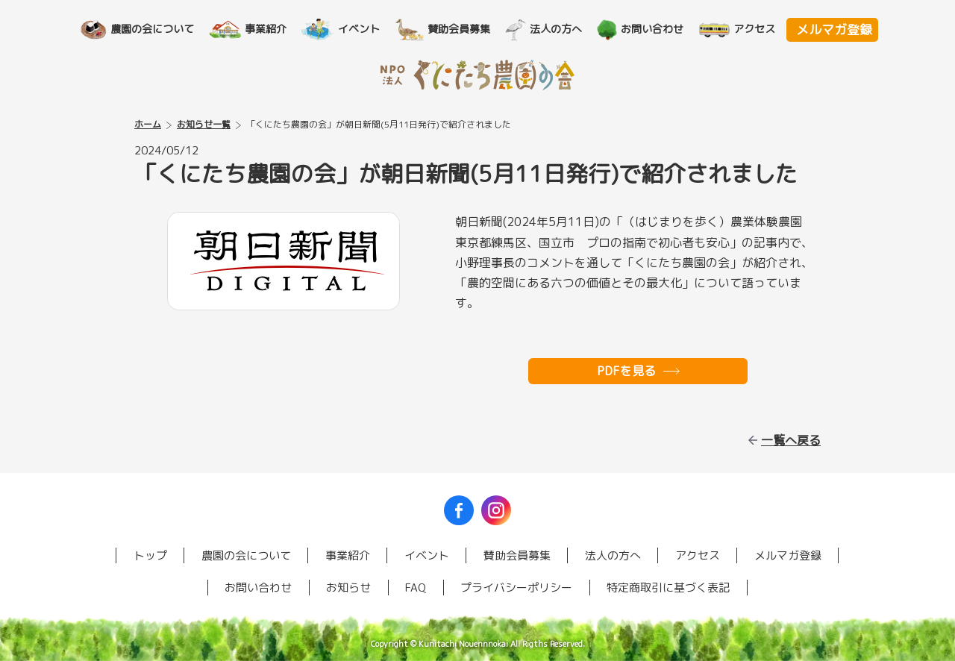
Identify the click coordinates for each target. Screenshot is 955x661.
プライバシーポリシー (516, 587)
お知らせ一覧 (204, 124)
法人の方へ (562, 29)
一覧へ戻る (791, 440)
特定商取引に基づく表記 (668, 587)
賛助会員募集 (465, 29)
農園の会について (159, 29)
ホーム (147, 124)
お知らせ (348, 587)
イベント (365, 29)
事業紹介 (272, 29)
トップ (150, 555)
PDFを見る (626, 371)
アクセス (761, 29)
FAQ (415, 587)
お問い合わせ (658, 29)
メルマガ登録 (834, 29)
